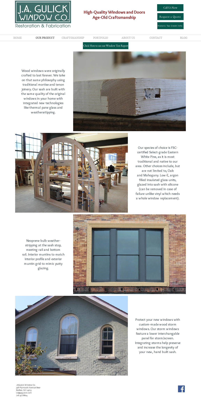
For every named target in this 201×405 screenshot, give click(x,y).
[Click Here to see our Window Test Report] (105, 45)
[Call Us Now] (170, 7)
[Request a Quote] (170, 16)
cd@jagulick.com (24, 393)
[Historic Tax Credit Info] (170, 25)
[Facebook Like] (180, 397)
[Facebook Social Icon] (181, 388)
